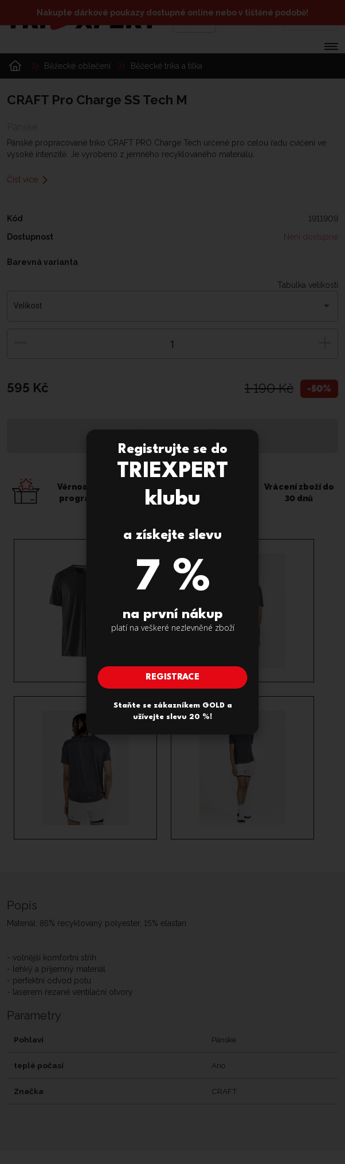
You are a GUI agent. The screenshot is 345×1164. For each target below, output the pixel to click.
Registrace (172, 677)
